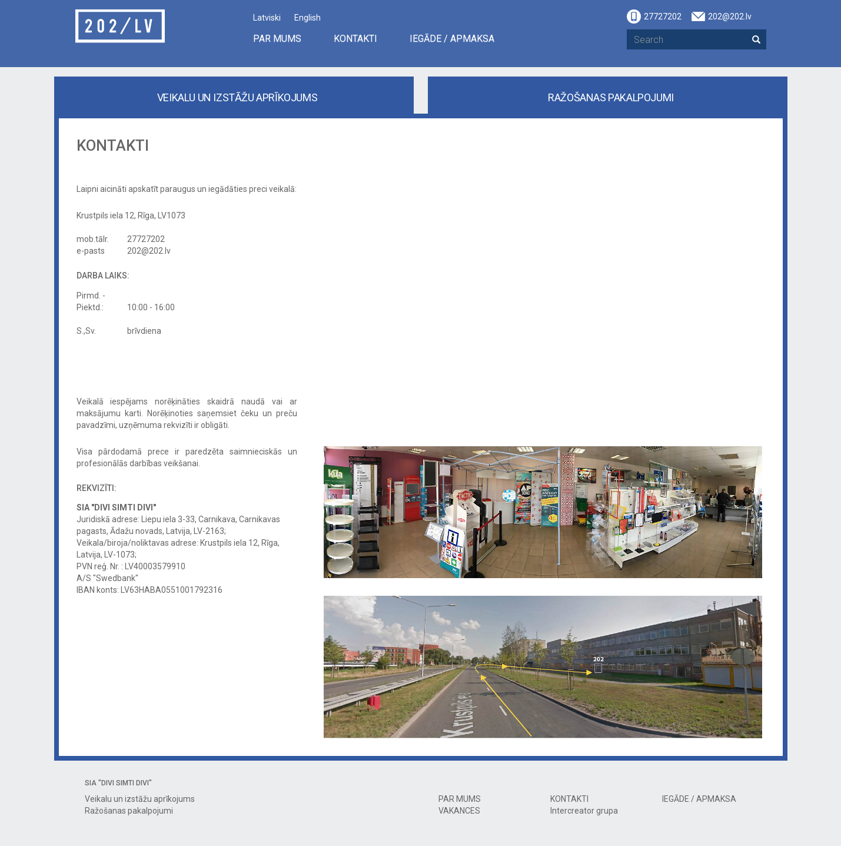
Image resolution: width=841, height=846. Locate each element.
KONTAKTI (355, 38)
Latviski (267, 17)
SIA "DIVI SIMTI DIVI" (118, 783)
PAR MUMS (277, 38)
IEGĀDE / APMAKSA (452, 38)
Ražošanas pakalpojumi (611, 97)
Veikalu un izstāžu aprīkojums (237, 97)
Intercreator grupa (584, 810)
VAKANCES (459, 810)
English (307, 17)
